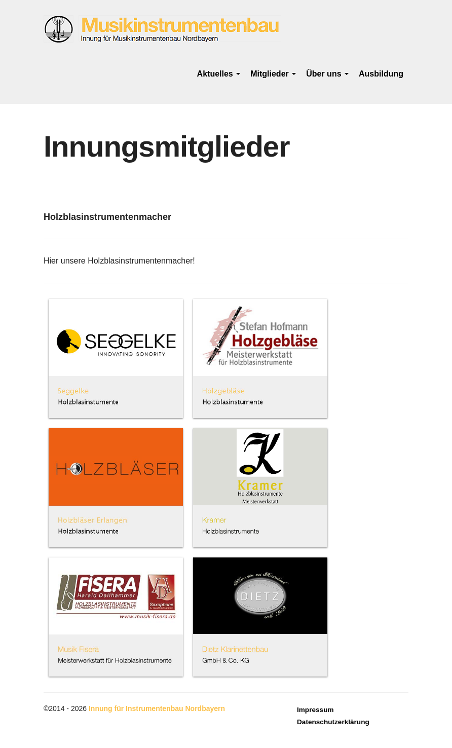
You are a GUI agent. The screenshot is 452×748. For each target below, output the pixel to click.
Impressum (315, 710)
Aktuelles (219, 73)
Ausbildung (381, 73)
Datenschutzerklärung (333, 722)
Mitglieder (273, 73)
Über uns (327, 73)
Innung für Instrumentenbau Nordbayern (157, 708)
